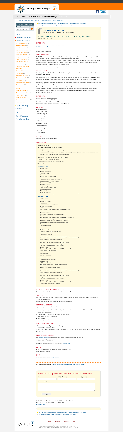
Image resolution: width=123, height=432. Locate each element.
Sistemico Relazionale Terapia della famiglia (24, 87)
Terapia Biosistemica (21, 90)
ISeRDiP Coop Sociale (57, 20)
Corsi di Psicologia (22, 106)
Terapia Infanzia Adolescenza (24, 99)
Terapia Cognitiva (21, 95)
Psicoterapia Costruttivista (23, 75)
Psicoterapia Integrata (46, 20)
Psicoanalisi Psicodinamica (23, 66)
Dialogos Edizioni (55, 357)
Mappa (74, 422)
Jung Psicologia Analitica (23, 61)
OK (32, 29)
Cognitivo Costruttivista (22, 52)
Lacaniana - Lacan (21, 64)
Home (18, 34)
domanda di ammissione (43, 337)
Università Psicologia (23, 37)
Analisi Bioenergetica (22, 45)
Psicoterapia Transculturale (23, 82)
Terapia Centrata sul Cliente (23, 92)
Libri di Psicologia (22, 113)
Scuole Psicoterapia (35, 20)
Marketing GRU (21, 109)
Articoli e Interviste (22, 119)
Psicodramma (20, 68)
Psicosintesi (19, 70)
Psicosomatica (20, 73)
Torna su (49, 422)
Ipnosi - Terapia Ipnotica (22, 59)
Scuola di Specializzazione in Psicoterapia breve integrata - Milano (68, 364)
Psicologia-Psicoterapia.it (24, 20)
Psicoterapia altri (21, 84)
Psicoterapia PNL (21, 80)
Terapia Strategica (21, 102)
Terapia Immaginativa (22, 97)
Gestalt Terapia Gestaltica (23, 54)
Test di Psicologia (22, 116)
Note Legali (66, 422)
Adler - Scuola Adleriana (22, 43)
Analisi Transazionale (22, 47)
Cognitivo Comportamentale (24, 50)
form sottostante (66, 343)
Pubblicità (57, 422)
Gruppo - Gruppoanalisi (22, 57)
